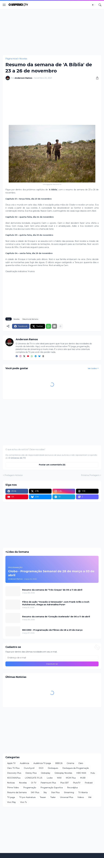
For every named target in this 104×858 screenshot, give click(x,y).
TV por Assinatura (27, 797)
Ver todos (92, 368)
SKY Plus (35, 792)
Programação (29, 787)
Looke (50, 778)
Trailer (53, 797)
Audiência (24, 763)
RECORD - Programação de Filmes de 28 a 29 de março (52, 630)
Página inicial (11, 59)
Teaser (43, 797)
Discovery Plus (14, 773)
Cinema (70, 763)
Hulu (92, 773)
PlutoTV (76, 782)
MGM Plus (71, 778)
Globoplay (45, 773)
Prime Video (13, 787)
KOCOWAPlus (13, 778)
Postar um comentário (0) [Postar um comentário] (52, 464)
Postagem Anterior (13, 475)
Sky (45, 792)
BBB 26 (58, 763)
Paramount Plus (48, 782)
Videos (80, 797)
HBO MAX (81, 773)
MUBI (83, 778)
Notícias (11, 782)
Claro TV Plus (13, 768)
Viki (89, 797)
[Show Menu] (4, 5)
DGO (41, 768)
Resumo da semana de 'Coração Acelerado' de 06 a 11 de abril (56, 616)
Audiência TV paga (42, 763)
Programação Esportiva (51, 787)
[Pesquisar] (100, 5)
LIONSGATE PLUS (33, 778)
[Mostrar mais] (60, 326)
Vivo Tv (23, 802)
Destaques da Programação (75, 768)
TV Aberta (83, 792)
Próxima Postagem (90, 475)
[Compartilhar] (96, 78)
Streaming (69, 792)
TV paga (11, 797)
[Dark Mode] (93, 5)
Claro (80, 763)
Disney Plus (31, 773)
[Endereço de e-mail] (52, 657)
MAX (59, 778)
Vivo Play (11, 802)
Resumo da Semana (30, 319)
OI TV (33, 782)
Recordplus (72, 787)
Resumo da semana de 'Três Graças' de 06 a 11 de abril (52, 589)
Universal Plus (66, 797)
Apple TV (11, 763)
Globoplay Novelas (63, 773)
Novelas (23, 59)
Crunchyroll (29, 768)
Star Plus (55, 792)
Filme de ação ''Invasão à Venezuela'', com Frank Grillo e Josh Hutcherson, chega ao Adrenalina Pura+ (55, 603)
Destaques (53, 768)
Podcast (89, 782)
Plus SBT (64, 782)
